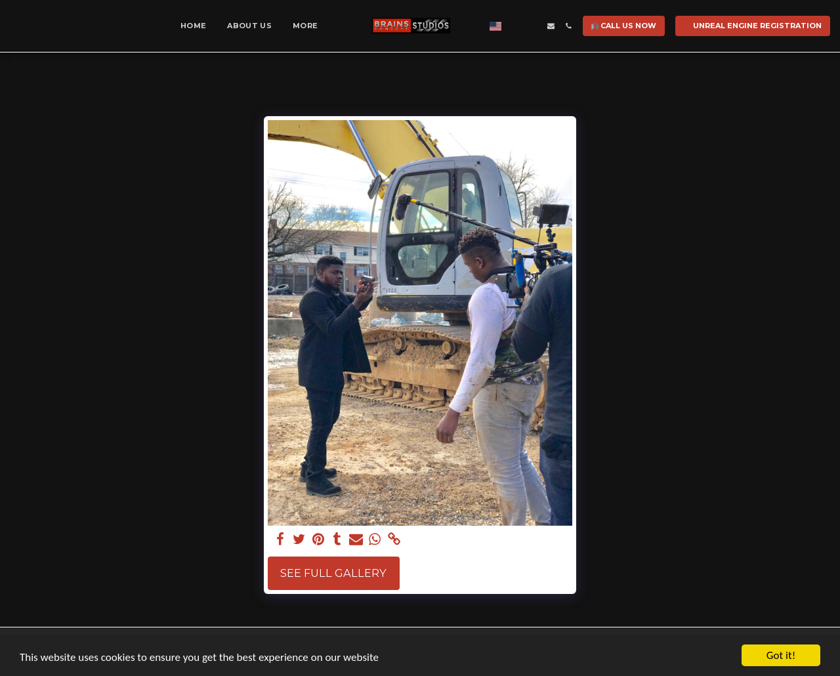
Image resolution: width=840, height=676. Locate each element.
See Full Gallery (333, 573)
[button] (515, 26)
